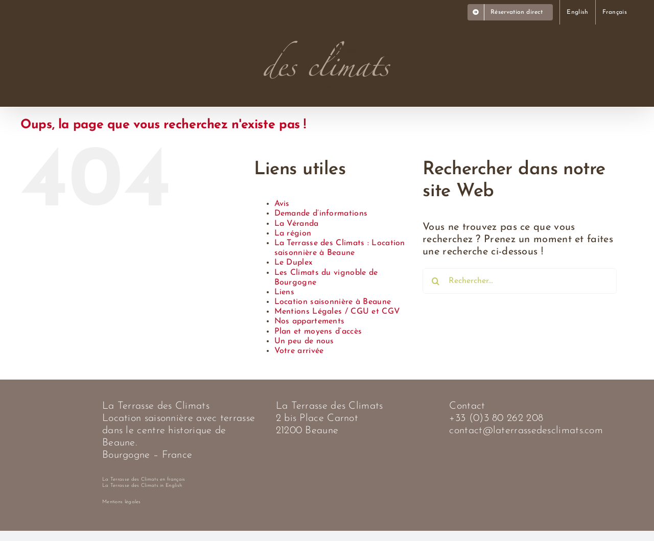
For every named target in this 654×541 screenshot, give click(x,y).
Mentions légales (121, 502)
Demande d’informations (321, 213)
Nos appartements (309, 321)
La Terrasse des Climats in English (142, 485)
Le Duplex (293, 262)
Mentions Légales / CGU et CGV (337, 312)
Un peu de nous (304, 341)
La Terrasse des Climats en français (143, 479)
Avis (282, 204)
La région (293, 233)
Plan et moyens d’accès (318, 331)
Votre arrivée (299, 351)
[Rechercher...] (520, 281)
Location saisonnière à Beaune (332, 302)
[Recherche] (435, 281)
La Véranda (296, 224)
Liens (284, 292)
